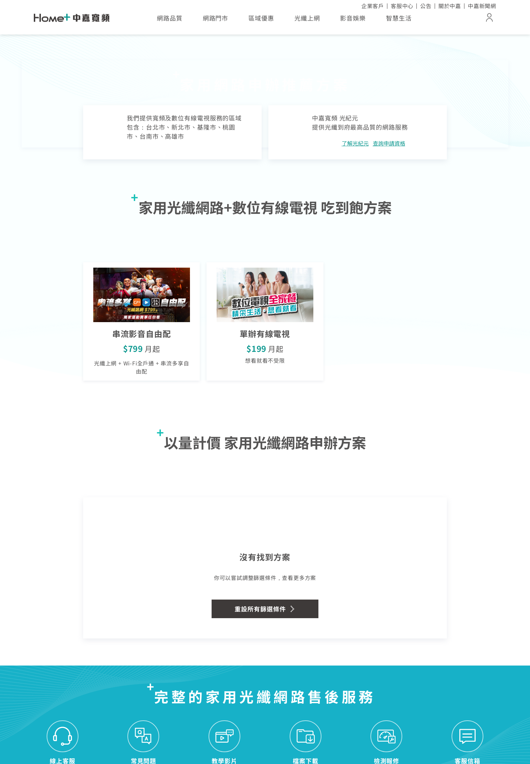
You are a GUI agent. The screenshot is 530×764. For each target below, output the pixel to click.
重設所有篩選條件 (265, 608)
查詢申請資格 (389, 143)
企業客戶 (372, 6)
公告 (426, 6)
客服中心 (402, 6)
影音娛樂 (353, 20)
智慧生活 (399, 20)
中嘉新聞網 (482, 6)
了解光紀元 (355, 143)
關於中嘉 (449, 6)
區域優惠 (261, 20)
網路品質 (170, 20)
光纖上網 (307, 20)
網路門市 (215, 20)
